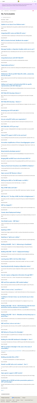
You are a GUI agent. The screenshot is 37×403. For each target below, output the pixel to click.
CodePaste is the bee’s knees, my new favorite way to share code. (17, 297)
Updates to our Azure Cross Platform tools (12, 24)
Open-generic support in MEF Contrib (11, 373)
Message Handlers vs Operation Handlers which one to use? (17, 49)
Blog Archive (7, 10)
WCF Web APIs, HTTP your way (9, 126)
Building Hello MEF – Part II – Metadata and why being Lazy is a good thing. (18, 315)
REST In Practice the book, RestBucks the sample (14, 40)
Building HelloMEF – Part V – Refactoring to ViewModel (16, 244)
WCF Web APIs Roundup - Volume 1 (10, 101)
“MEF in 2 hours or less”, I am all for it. (11, 289)
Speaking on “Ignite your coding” (10, 237)
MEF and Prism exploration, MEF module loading (14, 282)
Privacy (22, 400)
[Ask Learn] (33, 11)
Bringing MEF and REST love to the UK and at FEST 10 (15, 158)
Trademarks (8, 401)
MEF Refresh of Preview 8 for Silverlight (12, 332)
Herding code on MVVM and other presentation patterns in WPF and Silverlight (17, 381)
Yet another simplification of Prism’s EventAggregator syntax (17, 142)
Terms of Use (3, 401)
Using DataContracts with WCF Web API (12, 58)
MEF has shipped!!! (6, 205)
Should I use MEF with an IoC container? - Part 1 (14, 364)
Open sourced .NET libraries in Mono (11, 173)
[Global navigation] (1, 1)
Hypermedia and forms (7, 65)
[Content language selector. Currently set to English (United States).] (5, 398)
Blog (13, 400)
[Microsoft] (18, 1)
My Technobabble (13, 10)
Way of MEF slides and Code (8, 187)
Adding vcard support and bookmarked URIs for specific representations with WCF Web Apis (16, 84)
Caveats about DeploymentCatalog (10, 212)
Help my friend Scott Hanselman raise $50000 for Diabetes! (17, 166)
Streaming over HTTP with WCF (9, 110)
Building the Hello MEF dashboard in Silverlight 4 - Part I (16, 339)
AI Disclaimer (3, 400)
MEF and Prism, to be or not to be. (10, 323)
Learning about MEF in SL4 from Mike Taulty (13, 259)
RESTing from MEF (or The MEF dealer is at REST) (14, 180)
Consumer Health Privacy (29, 400)
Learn (2, 10)
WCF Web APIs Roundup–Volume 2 (10, 93)
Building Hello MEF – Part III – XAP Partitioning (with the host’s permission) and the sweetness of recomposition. (18, 306)
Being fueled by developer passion (10, 151)
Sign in (35, 1)
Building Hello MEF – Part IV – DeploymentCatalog (14, 251)
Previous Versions (8, 400)
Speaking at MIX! (5, 230)
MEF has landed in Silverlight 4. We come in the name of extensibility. (16, 347)
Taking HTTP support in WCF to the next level (13, 135)
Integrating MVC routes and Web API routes (13, 33)
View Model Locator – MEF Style (10, 221)
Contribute (17, 400)
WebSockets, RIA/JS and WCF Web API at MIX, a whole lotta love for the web (17, 74)
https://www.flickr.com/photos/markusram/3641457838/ (11, 350)
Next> (2, 390)
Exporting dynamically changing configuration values (15, 266)
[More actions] (35, 11)
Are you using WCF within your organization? (13, 119)
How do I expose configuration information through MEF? (17, 275)
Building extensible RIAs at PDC (9, 357)
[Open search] (33, 1)
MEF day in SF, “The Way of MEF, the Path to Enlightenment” (17, 196)
